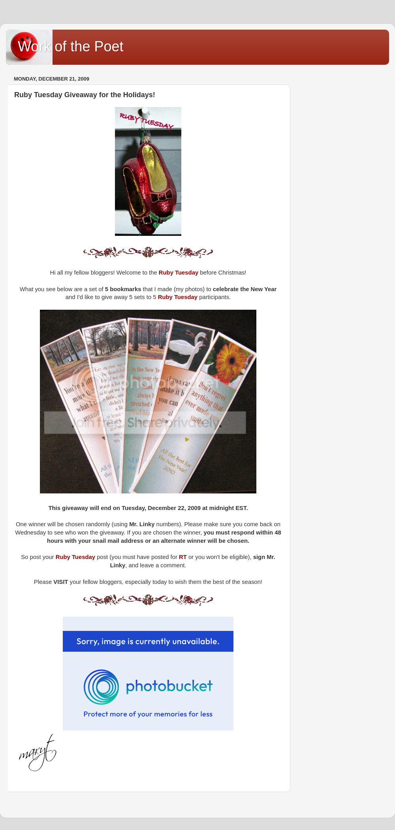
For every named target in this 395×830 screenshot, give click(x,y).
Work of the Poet (70, 46)
